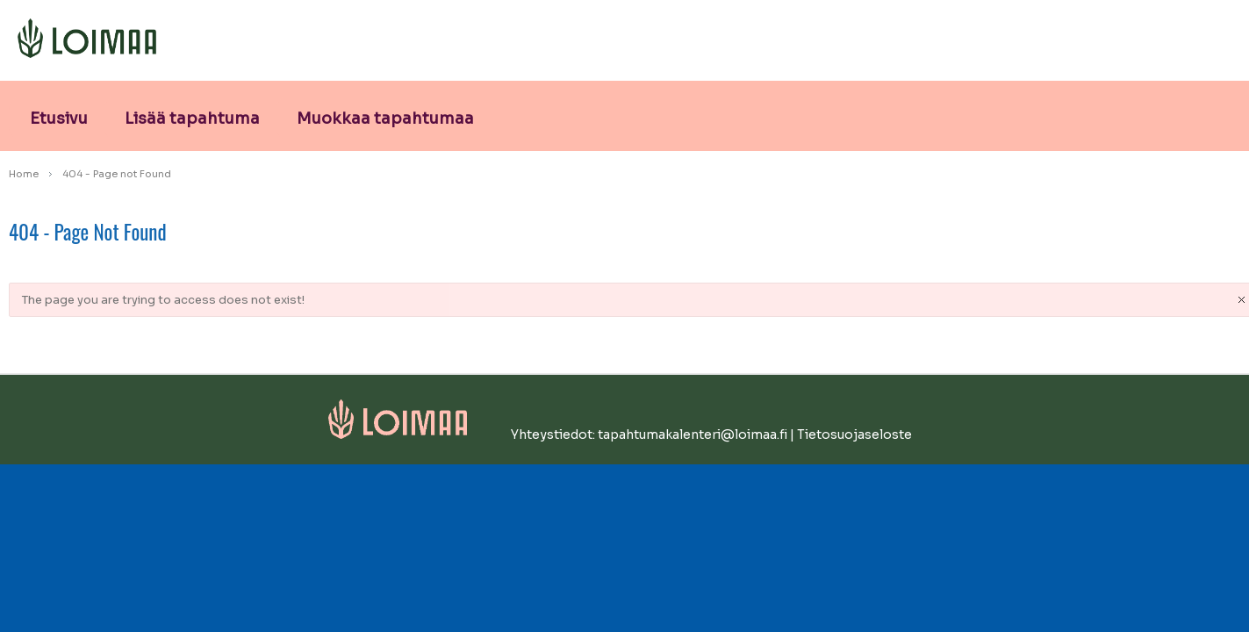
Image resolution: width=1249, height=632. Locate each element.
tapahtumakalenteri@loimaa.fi (692, 434)
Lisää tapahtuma (192, 118)
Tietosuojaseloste (854, 434)
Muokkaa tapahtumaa (385, 118)
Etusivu (59, 118)
